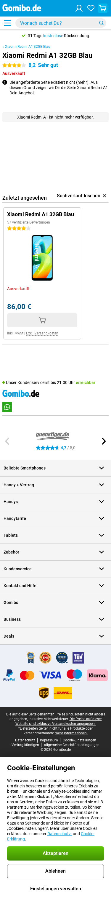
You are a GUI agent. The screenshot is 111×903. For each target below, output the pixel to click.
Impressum (49, 740)
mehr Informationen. (71, 733)
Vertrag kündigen (25, 745)
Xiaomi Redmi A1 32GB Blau (27, 47)
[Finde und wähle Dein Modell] (60, 23)
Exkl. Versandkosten (42, 333)
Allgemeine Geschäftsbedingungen (71, 745)
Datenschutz (25, 740)
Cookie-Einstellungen (79, 740)
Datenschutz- (59, 833)
